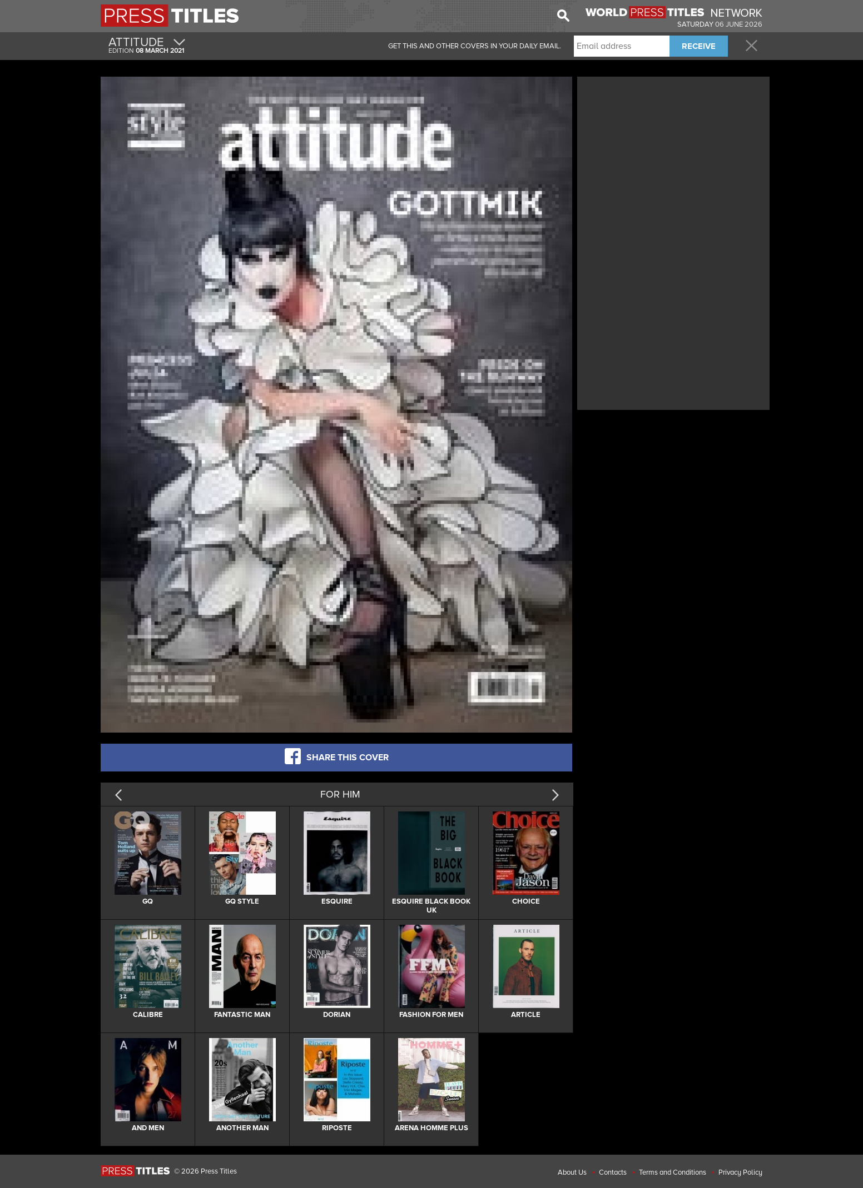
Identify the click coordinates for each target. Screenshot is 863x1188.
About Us (572, 1172)
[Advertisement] (673, 157)
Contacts (613, 1172)
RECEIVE (699, 46)
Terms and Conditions (672, 1172)
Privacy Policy (740, 1172)
